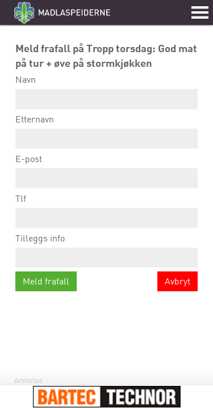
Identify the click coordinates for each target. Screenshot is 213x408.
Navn (106, 91)
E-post (106, 171)
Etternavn (106, 131)
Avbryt (177, 281)
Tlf (106, 210)
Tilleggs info (106, 250)
